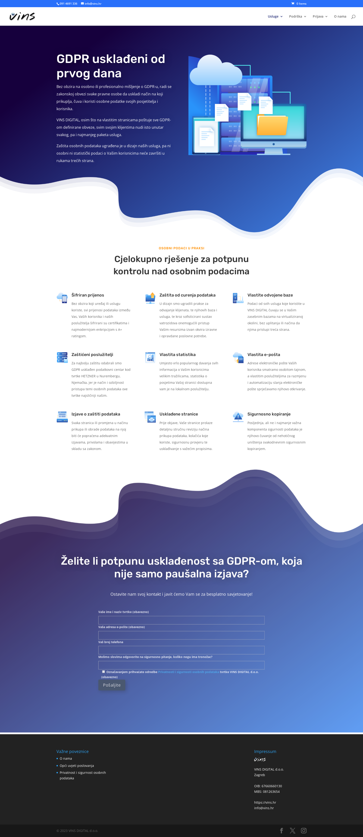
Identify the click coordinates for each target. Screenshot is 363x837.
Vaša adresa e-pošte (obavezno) (181, 632)
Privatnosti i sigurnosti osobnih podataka (185, 657)
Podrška (295, 17)
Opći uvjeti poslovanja (77, 765)
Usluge (273, 17)
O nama (340, 17)
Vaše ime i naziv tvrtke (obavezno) (181, 623)
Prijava (318, 17)
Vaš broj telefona (181, 641)
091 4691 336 (68, 4)
